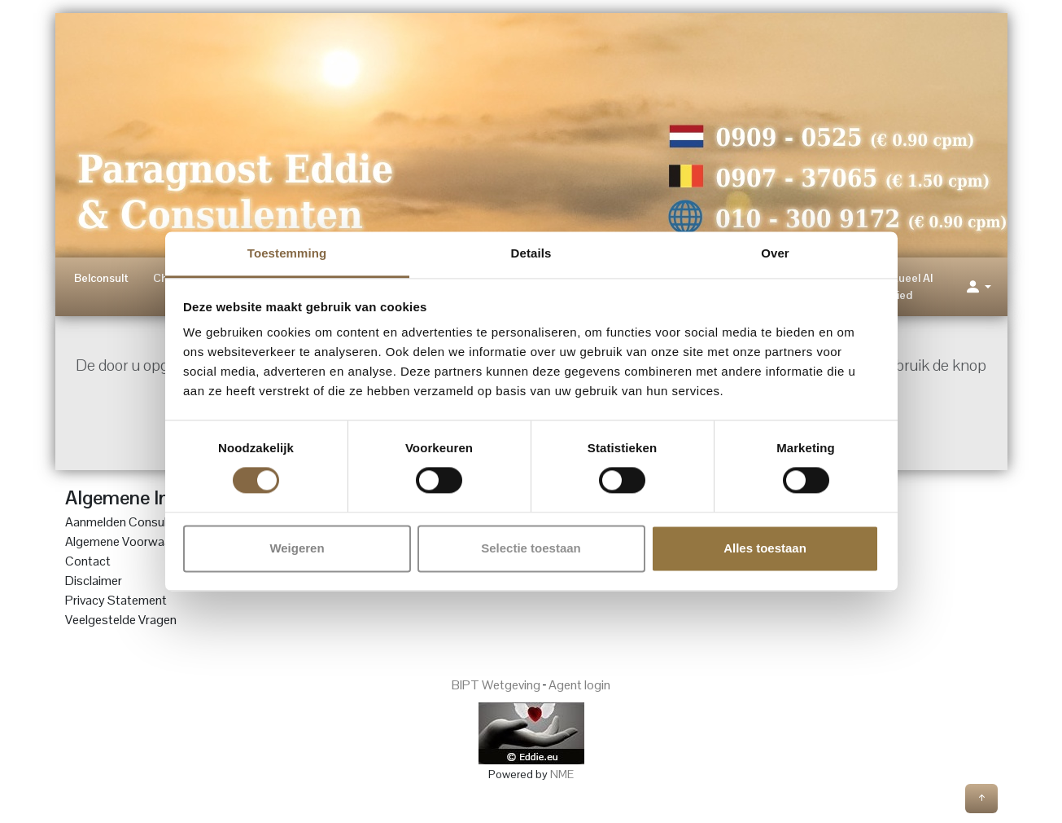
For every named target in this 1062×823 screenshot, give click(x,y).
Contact (88, 561)
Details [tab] (531, 253)
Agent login (579, 684)
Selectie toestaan (531, 548)
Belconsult (101, 278)
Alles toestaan (764, 548)
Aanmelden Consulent (125, 521)
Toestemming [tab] (287, 253)
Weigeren (296, 548)
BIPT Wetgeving (496, 684)
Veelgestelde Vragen (121, 619)
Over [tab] (775, 253)
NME (562, 774)
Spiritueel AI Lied (902, 286)
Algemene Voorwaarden (130, 541)
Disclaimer (93, 580)
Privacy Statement (116, 600)
